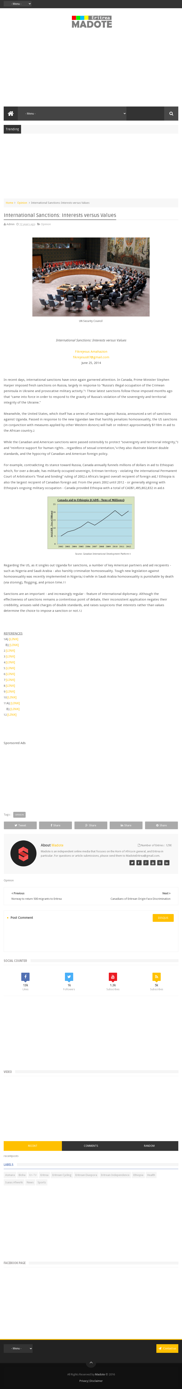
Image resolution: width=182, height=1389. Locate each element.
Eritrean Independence (115, 1175)
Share (55, 825)
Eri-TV (32, 1175)
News (30, 1182)
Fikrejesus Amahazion (91, 352)
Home (9, 202)
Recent (32, 1145)
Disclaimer (96, 1381)
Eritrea (44, 1175)
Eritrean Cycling (61, 1175)
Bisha (22, 1175)
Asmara (10, 1175)
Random (149, 1145)
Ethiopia (138, 1175)
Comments (91, 1145)
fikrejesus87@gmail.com (91, 357)
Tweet (20, 825)
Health (151, 1175)
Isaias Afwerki (14, 1182)
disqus (163, 917)
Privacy (83, 1381)
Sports (42, 1182)
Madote (100, 1374)
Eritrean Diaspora (86, 1175)
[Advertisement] (91, 69)
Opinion (22, 202)
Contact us (167, 1348)
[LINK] (13, 639)
